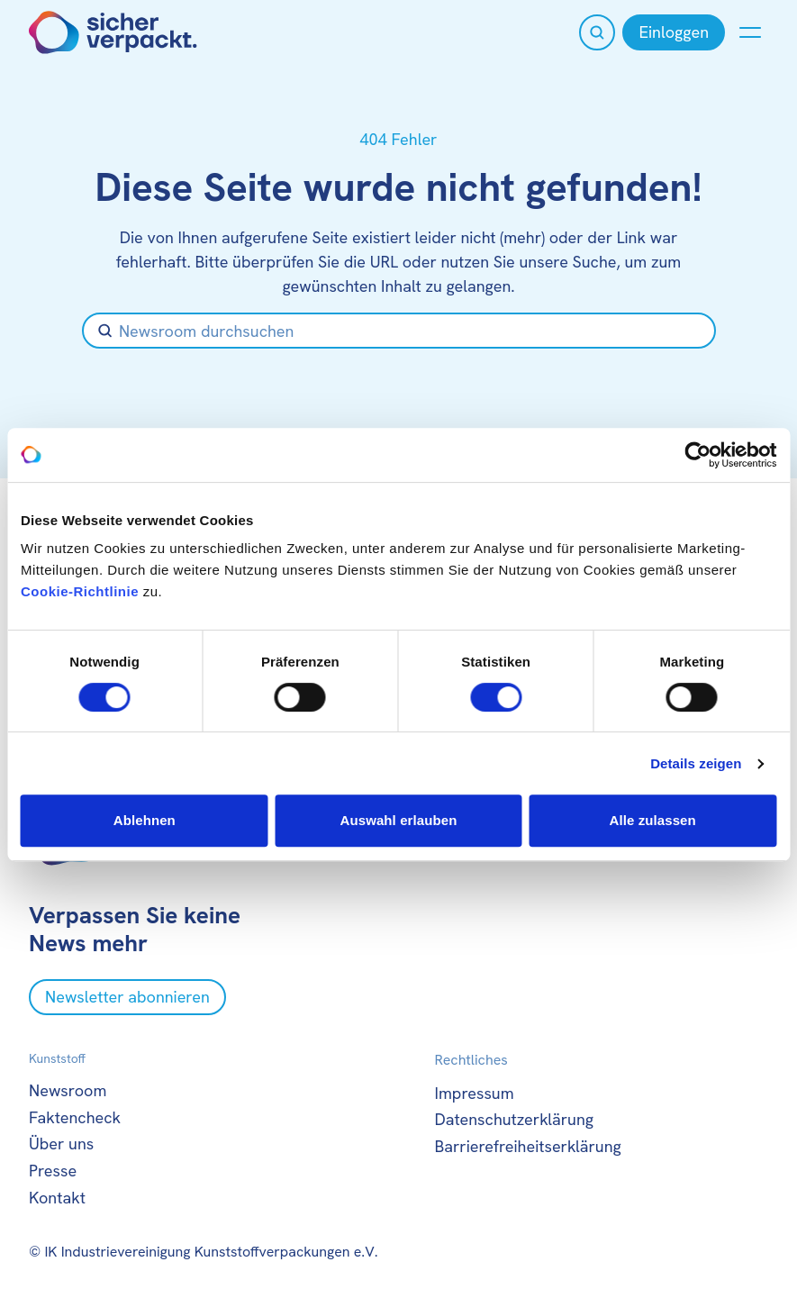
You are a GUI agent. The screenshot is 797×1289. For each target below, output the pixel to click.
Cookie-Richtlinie (80, 591)
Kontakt (57, 1197)
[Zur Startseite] (113, 32)
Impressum (474, 1093)
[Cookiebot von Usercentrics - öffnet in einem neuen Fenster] (697, 454)
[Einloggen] (673, 32)
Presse (53, 1170)
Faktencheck (75, 1117)
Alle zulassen (652, 820)
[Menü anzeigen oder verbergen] (750, 32)
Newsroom (67, 1090)
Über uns (61, 1143)
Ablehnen (144, 820)
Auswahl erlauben (398, 820)
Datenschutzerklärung (514, 1119)
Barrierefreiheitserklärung (528, 1146)
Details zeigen (695, 763)
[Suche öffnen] (597, 32)
